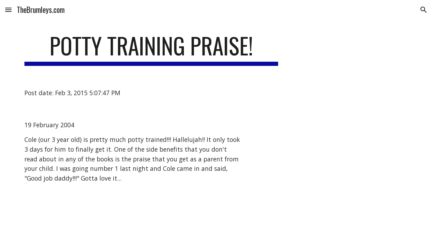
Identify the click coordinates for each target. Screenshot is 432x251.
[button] (8, 9)
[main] (151, 49)
